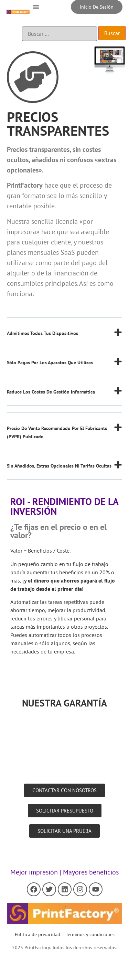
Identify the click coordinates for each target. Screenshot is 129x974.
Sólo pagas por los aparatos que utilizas (50, 362)
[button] (36, 7)
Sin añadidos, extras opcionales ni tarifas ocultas (59, 466)
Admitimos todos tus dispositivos (42, 333)
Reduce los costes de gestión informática (51, 392)
